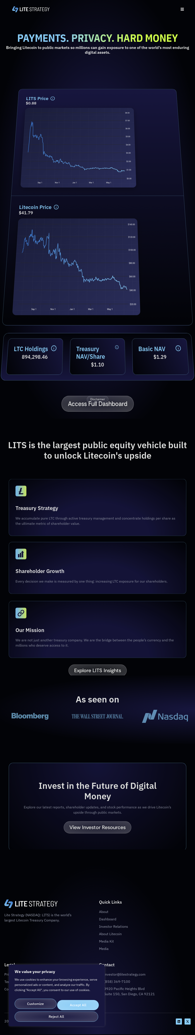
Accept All (56, 1016)
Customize (35, 1002)
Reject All (77, 1002)
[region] (57, 995)
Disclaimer (97, 399)
